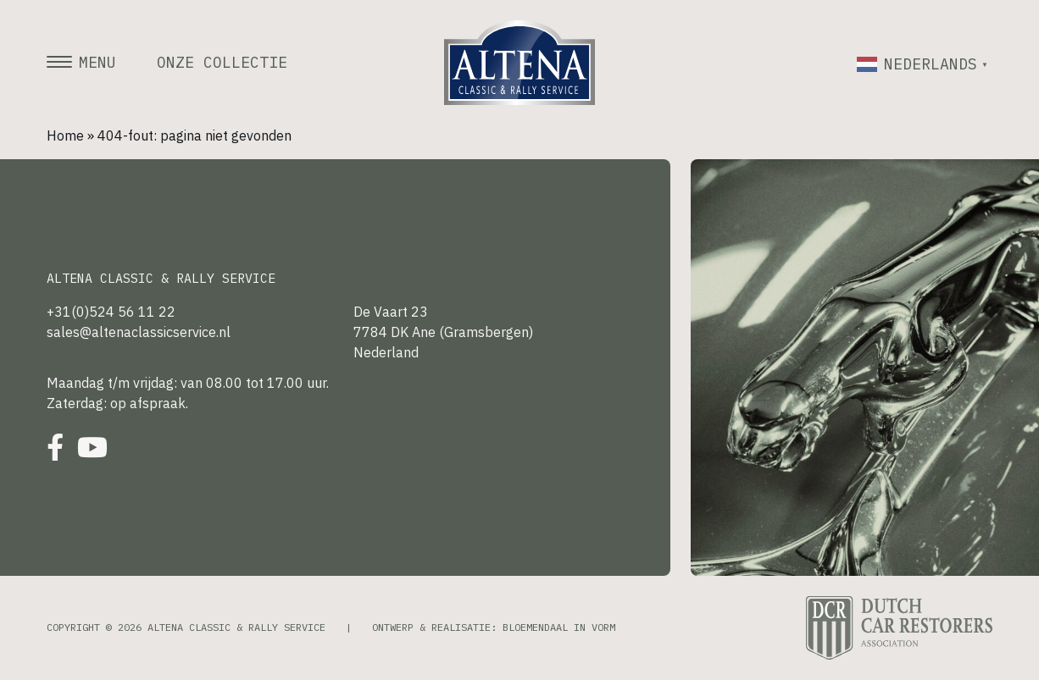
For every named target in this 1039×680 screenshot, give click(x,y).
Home (65, 135)
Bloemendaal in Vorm (559, 627)
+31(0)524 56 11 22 (111, 311)
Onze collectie (222, 62)
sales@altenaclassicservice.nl (139, 331)
